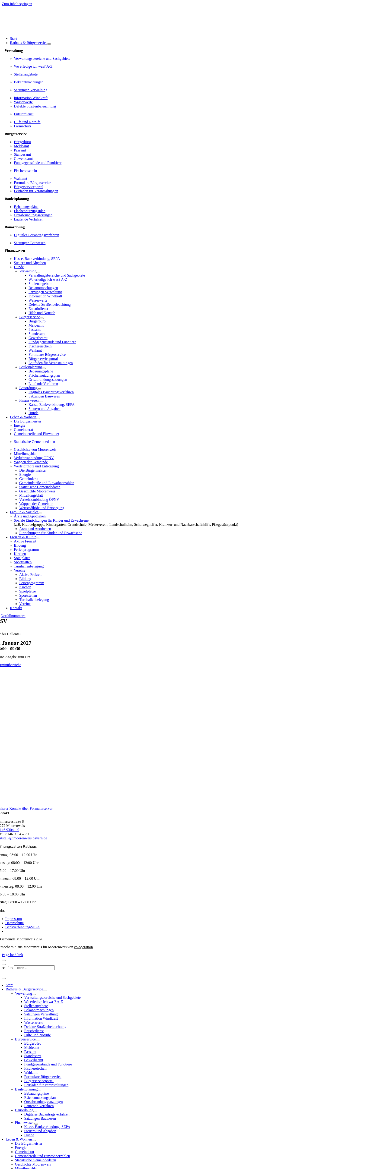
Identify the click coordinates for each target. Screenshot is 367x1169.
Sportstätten (23, 562)
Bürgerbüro (22, 142)
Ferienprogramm (26, 549)
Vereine (19, 570)
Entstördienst (23, 114)
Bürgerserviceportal (28, 187)
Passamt (20, 150)
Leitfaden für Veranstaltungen (36, 191)
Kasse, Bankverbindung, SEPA (37, 259)
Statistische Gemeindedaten (34, 442)
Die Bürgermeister (27, 421)
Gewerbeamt (23, 159)
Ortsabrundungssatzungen (33, 215)
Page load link (12, 955)
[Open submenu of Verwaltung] (38, 272)
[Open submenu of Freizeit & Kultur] (37, 538)
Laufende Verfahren (28, 219)
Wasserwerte (23, 102)
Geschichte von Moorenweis (35, 449)
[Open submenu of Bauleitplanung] (44, 368)
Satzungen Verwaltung (30, 90)
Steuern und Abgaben (30, 263)
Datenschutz (14, 923)
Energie (19, 425)
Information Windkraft (31, 98)
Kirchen (20, 554)
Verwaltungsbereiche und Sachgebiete (42, 58)
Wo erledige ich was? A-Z (33, 66)
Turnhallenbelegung (29, 566)
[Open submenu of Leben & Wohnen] (38, 418)
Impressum (13, 919)
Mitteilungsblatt (26, 454)
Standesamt (22, 154)
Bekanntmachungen (28, 82)
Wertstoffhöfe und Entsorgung (36, 466)
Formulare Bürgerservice (32, 183)
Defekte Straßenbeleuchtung (35, 106)
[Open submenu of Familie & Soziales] (40, 513)
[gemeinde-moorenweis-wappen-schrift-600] (35, 31)
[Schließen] (4, 960)
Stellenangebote (26, 74)
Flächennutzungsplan (29, 211)
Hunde (19, 267)
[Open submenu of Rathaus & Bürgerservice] (49, 44)
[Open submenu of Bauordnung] (39, 389)
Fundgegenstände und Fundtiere (37, 163)
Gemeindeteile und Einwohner (36, 434)
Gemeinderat (23, 430)
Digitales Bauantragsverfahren (36, 235)
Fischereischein (25, 171)
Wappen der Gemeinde (31, 462)
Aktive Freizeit (25, 541)
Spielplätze (22, 558)
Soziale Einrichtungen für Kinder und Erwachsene (51, 520)
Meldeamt (21, 146)
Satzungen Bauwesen (29, 243)
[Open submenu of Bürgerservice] (42, 318)
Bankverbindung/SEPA (22, 927)
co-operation (83, 947)
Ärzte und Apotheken (30, 516)
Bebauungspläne (26, 207)
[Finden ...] (34, 967)
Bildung (20, 545)
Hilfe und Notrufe (27, 122)
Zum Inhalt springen (17, 4)
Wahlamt (20, 178)
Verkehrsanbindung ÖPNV (34, 458)
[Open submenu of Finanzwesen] (40, 401)
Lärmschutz (23, 126)
